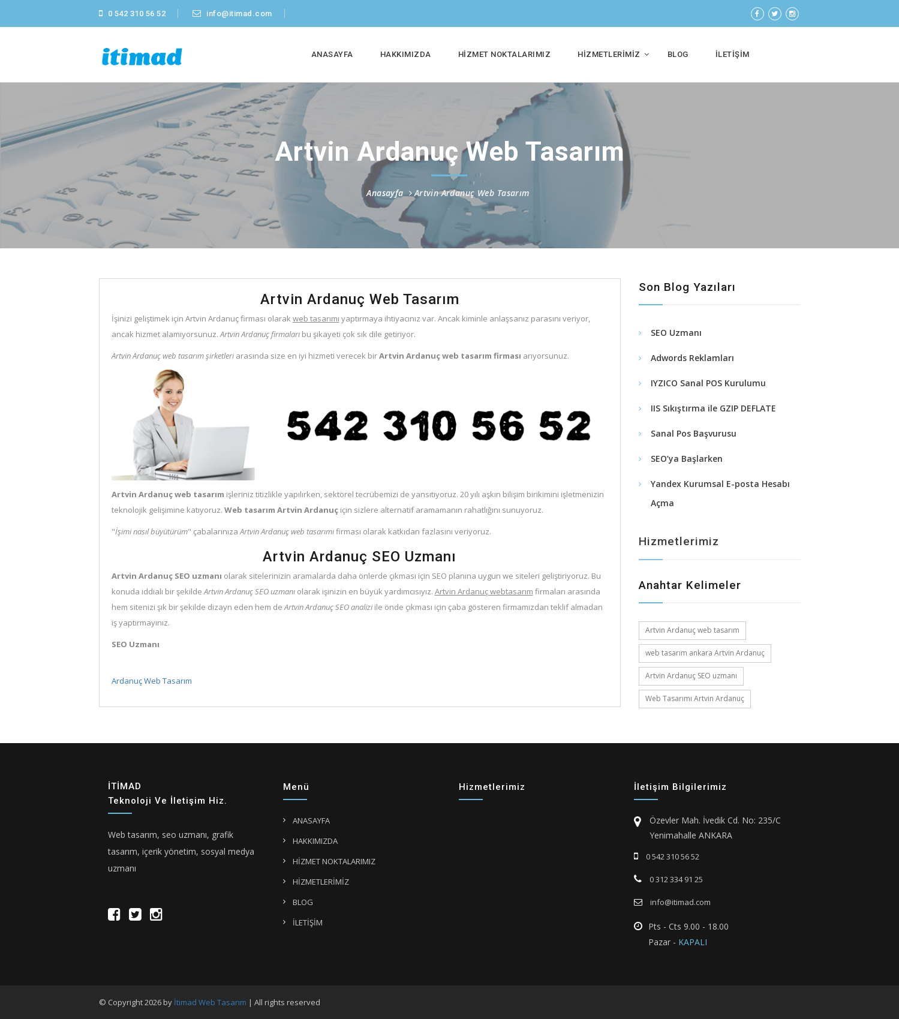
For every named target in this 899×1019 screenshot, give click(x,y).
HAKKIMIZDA (405, 54)
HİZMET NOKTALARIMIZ (504, 54)
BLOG (678, 54)
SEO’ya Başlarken (687, 459)
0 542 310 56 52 (132, 13)
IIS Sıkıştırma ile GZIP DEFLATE (713, 409)
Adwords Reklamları (692, 359)
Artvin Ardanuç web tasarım (692, 630)
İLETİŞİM (732, 54)
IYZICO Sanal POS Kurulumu (708, 384)
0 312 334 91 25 (668, 879)
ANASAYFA (332, 54)
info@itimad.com (232, 13)
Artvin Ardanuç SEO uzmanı (691, 676)
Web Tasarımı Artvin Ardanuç (694, 698)
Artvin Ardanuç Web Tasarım (472, 193)
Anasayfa (384, 193)
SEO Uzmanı (676, 333)
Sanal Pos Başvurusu (693, 434)
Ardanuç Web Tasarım (150, 680)
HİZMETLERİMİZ (609, 54)
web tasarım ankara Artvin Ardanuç (705, 653)
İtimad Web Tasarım (210, 1002)
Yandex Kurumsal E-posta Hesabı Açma (720, 494)
